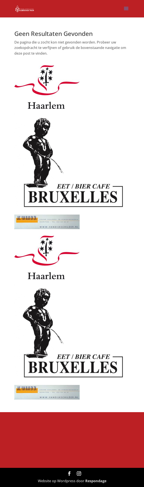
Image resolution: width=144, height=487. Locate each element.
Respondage (95, 481)
